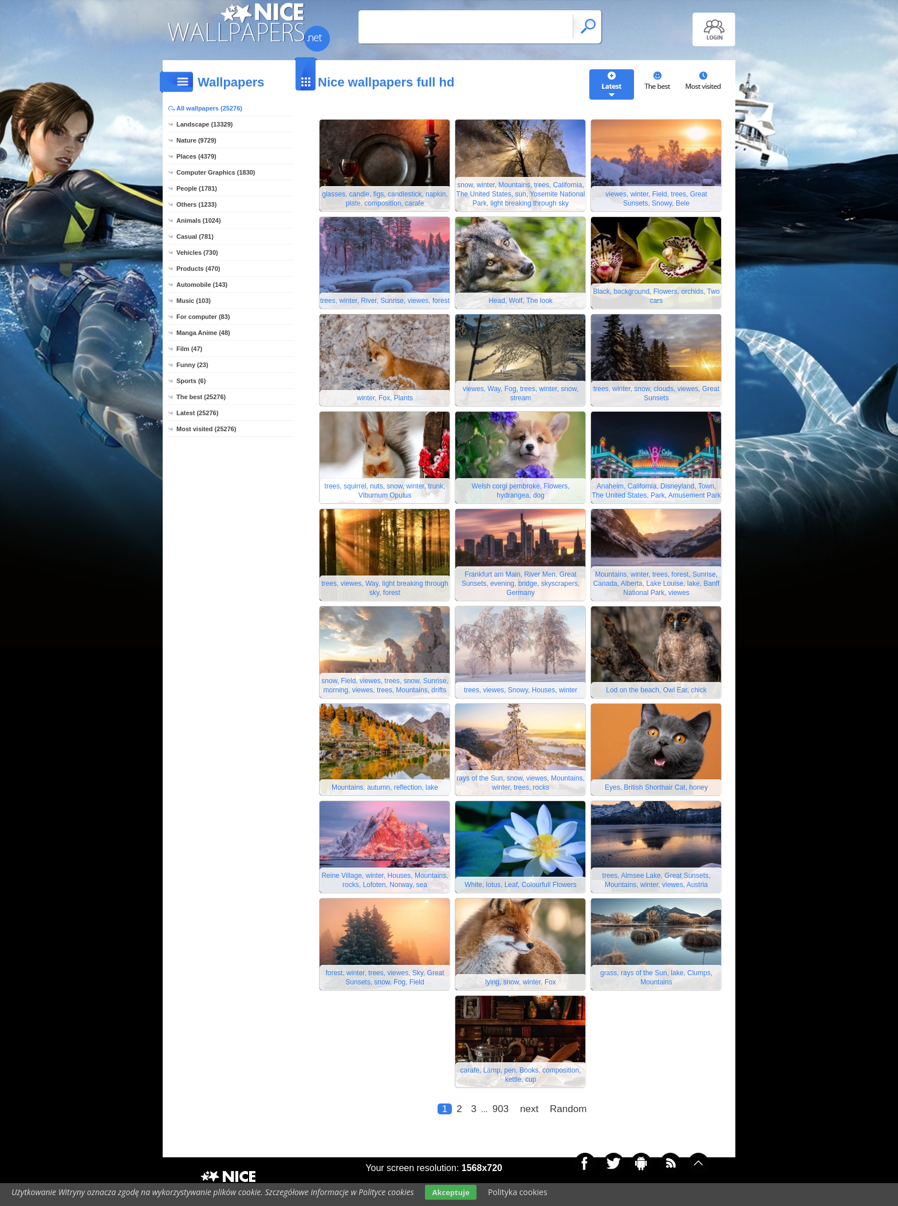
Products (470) (198, 268)
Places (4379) (196, 156)
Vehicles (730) (197, 252)
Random (568, 1108)
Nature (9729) (196, 140)
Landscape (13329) (204, 124)
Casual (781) (195, 236)
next (529, 1108)
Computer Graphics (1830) (215, 172)
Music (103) (193, 300)
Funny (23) (192, 364)
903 (501, 1108)
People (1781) (196, 188)
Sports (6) (191, 380)
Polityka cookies (518, 1192)
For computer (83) (203, 316)
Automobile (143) (201, 284)
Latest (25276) (197, 412)
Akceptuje (450, 1192)
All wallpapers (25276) (209, 108)
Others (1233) (196, 204)
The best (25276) (201, 396)
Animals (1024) (198, 220)
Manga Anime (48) (203, 332)
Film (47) (189, 348)
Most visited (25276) (206, 428)
